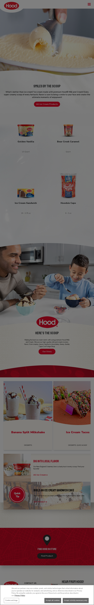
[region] (47, 595)
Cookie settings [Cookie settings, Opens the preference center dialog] (11, 600)
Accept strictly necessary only (75, 600)
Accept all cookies (53, 600)
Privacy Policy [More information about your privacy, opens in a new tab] (20, 595)
